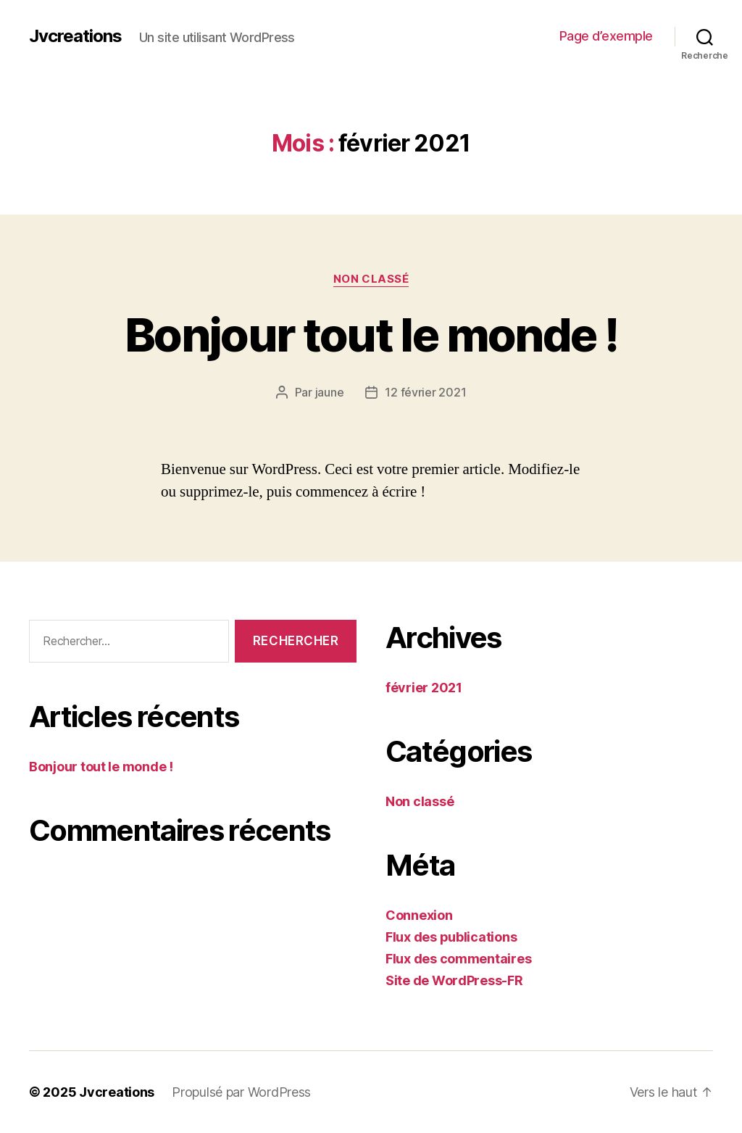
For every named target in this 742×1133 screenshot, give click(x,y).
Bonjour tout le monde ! (371, 334)
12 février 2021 (425, 392)
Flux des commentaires (458, 958)
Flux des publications (451, 937)
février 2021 (423, 687)
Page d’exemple (606, 35)
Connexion (419, 915)
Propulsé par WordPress (241, 1092)
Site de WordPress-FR (454, 980)
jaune (329, 392)
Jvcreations (75, 36)
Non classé (371, 279)
